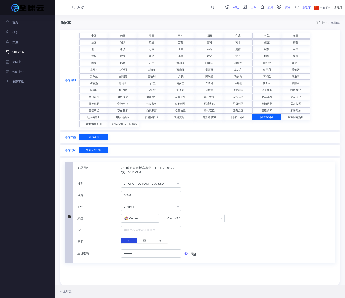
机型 (80, 183)
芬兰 (295, 42)
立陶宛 (123, 76)
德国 (295, 35)
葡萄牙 (296, 69)
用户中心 (321, 22)
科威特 (94, 90)
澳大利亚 (238, 90)
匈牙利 (267, 69)
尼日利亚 (238, 103)
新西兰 (267, 83)
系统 (80, 218)
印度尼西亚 (122, 117)
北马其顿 (267, 96)
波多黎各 (151, 103)
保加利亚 (151, 96)
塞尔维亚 (209, 96)
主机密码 (83, 253)
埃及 (122, 56)
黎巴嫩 (123, 90)
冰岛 (209, 49)
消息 (265, 7)
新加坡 (180, 62)
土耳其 (94, 69)
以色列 (123, 69)
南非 (238, 42)
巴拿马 (209, 83)
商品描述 (83, 167)
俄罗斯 (267, 62)
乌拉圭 (180, 83)
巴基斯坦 (94, 110)
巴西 (180, 42)
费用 (282, 7)
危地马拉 (122, 103)
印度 (238, 35)
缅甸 (94, 56)
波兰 (151, 42)
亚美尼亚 (238, 110)
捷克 (267, 42)
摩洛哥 (296, 76)
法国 (94, 42)
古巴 (151, 62)
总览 (78, 7)
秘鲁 (267, 49)
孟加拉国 (295, 103)
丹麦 (151, 49)
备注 (80, 230)
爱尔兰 (94, 76)
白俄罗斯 (151, 110)
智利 (209, 42)
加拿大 (238, 62)
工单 (248, 7)
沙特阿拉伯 (151, 117)
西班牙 (180, 69)
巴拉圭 (152, 83)
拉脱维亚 (295, 90)
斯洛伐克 (122, 96)
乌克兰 (296, 62)
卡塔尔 (152, 90)
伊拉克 (209, 90)
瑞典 (122, 42)
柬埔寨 (152, 69)
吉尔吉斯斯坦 (94, 124)
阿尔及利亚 (266, 117)
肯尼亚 (123, 83)
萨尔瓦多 (122, 110)
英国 (209, 35)
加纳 (151, 56)
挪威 (180, 49)
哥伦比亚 (94, 103)
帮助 (230, 7)
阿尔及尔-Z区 (94, 150)
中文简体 (322, 7)
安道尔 (180, 90)
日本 (180, 35)
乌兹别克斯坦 (296, 117)
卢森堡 (94, 83)
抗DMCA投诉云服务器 (124, 124)
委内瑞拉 (209, 110)
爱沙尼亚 (238, 96)
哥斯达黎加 (209, 117)
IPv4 (80, 206)
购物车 (301, 7)
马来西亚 (267, 90)
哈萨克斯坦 (94, 117)
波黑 (180, 56)
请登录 (338, 7)
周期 (80, 241)
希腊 (122, 49)
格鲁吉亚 (180, 110)
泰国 (295, 49)
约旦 (238, 56)
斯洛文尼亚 (180, 117)
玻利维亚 (180, 103)
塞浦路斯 (267, 103)
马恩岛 (238, 76)
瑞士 (94, 49)
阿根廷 (267, 76)
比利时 (180, 76)
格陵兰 (296, 83)
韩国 (151, 35)
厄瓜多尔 (209, 103)
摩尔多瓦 (94, 96)
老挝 (209, 56)
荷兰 (267, 35)
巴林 (122, 62)
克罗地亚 (295, 96)
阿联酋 (209, 76)
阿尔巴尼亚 (238, 117)
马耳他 (238, 83)
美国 (122, 35)
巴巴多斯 (267, 110)
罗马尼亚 (180, 96)
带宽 (80, 195)
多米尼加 (295, 110)
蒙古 (295, 56)
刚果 (267, 56)
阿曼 (94, 62)
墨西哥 (209, 69)
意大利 (238, 69)
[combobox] (151, 184)
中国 (94, 35)
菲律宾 (209, 62)
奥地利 (152, 76)
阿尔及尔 (94, 137)
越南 (238, 49)
